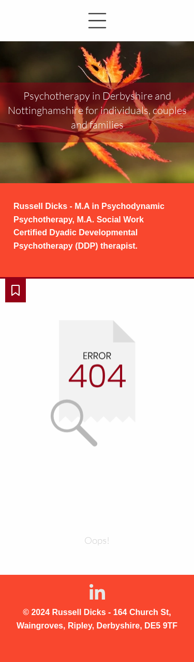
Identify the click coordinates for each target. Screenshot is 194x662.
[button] (97, 20)
